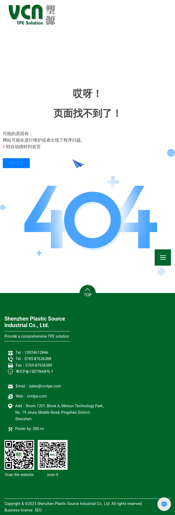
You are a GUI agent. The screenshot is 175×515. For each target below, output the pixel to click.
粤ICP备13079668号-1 (34, 371)
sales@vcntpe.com (45, 386)
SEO (38, 510)
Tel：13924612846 (32, 352)
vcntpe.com (37, 396)
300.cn (38, 428)
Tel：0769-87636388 (33, 359)
